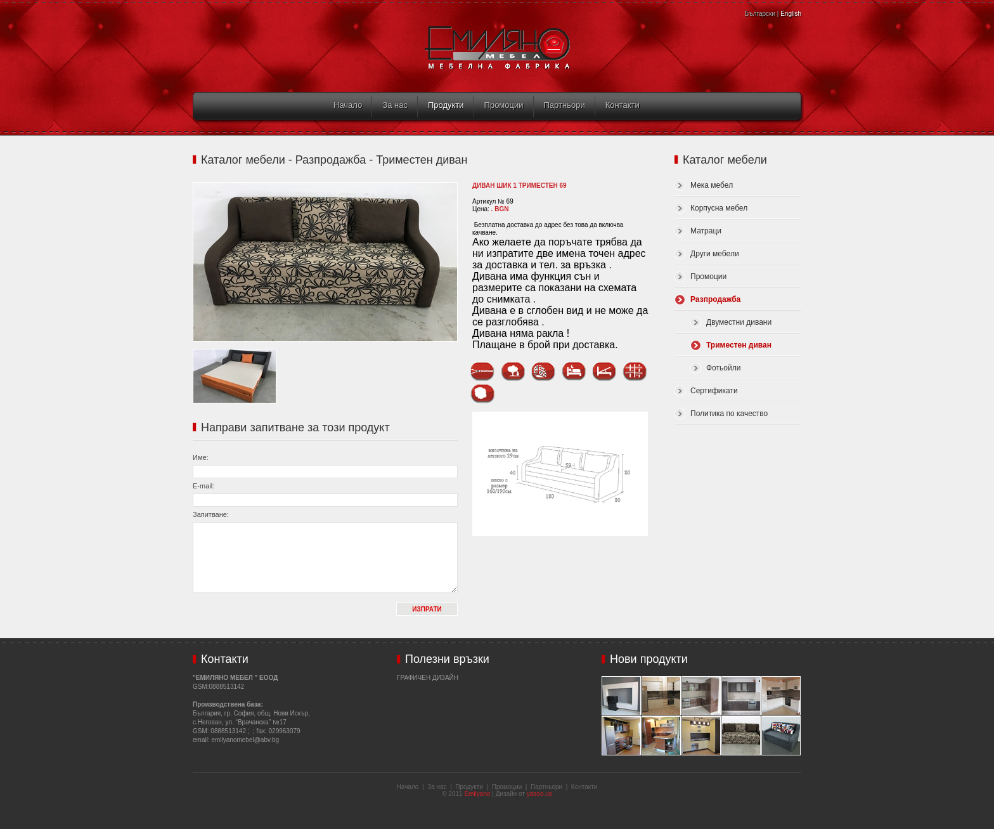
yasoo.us (539, 793)
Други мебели (714, 253)
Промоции (504, 105)
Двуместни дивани (738, 322)
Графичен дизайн (427, 677)
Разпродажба (715, 299)
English (790, 13)
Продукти (446, 105)
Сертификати (714, 390)
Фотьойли (723, 367)
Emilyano (477, 793)
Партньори (564, 105)
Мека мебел (711, 185)
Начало (347, 105)
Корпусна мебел (718, 208)
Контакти (622, 105)
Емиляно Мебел (497, 47)
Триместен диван (738, 345)
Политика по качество (729, 413)
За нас (395, 105)
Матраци (705, 230)
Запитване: (211, 514)
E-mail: (203, 486)
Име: (201, 457)
